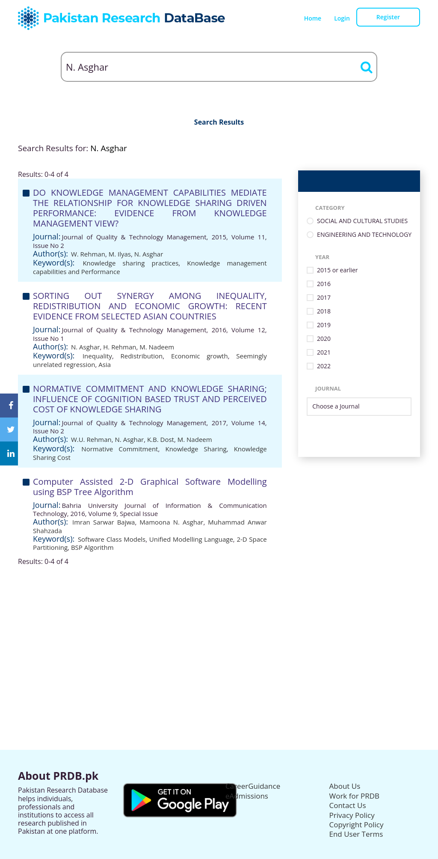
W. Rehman (88, 254)
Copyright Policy (356, 824)
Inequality (97, 356)
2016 (324, 284)
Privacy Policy (352, 815)
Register (388, 17)
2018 (324, 311)
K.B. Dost (160, 439)
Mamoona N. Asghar (171, 522)
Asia (104, 364)
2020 (324, 339)
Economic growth (199, 356)
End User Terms (356, 834)
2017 (324, 297)
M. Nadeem (156, 347)
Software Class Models (111, 539)
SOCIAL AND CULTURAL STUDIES (362, 221)
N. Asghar (148, 254)
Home (313, 18)
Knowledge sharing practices (130, 263)
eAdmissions (246, 796)
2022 (324, 366)
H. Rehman (119, 347)
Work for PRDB (354, 796)
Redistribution (141, 356)
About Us (345, 786)
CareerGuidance (252, 786)
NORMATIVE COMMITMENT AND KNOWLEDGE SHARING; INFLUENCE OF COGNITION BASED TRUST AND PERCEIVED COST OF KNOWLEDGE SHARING (150, 399)
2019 (324, 325)
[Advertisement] (219, 626)
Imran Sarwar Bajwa (103, 522)
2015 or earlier (337, 270)
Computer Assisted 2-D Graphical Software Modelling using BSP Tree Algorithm (150, 487)
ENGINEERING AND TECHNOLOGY (364, 235)
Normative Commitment (119, 448)
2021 (324, 352)
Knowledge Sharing (195, 448)
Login (342, 18)
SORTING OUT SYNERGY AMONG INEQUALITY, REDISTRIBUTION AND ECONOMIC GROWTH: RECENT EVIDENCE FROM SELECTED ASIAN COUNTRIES (150, 306)
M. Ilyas (120, 254)
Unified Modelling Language (191, 539)
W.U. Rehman (91, 439)
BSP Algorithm (92, 547)
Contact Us (347, 805)
